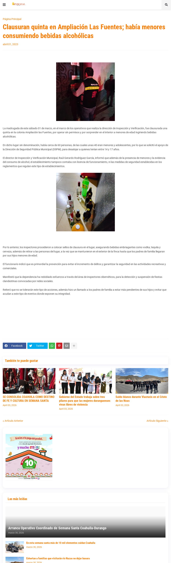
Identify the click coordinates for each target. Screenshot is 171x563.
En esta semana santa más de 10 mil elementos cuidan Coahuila (60, 543)
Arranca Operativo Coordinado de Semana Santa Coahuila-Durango (57, 528)
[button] (4, 5)
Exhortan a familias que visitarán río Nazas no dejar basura (58, 558)
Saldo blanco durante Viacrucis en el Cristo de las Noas (141, 398)
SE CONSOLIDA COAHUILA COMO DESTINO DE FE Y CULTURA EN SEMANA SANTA (28, 398)
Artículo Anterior (14, 420)
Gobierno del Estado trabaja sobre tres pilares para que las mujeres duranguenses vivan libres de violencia (84, 400)
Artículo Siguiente (156, 420)
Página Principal (12, 19)
